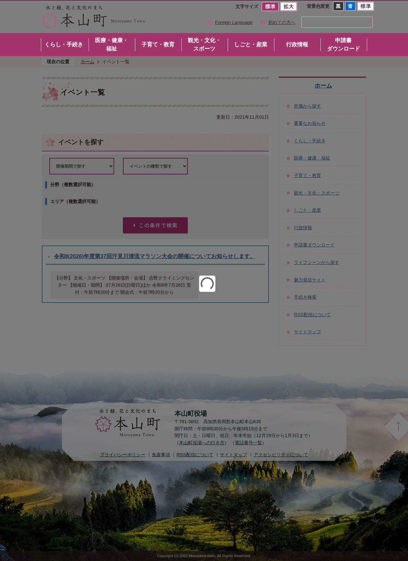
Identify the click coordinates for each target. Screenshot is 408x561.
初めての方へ (281, 22)
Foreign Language (234, 22)
